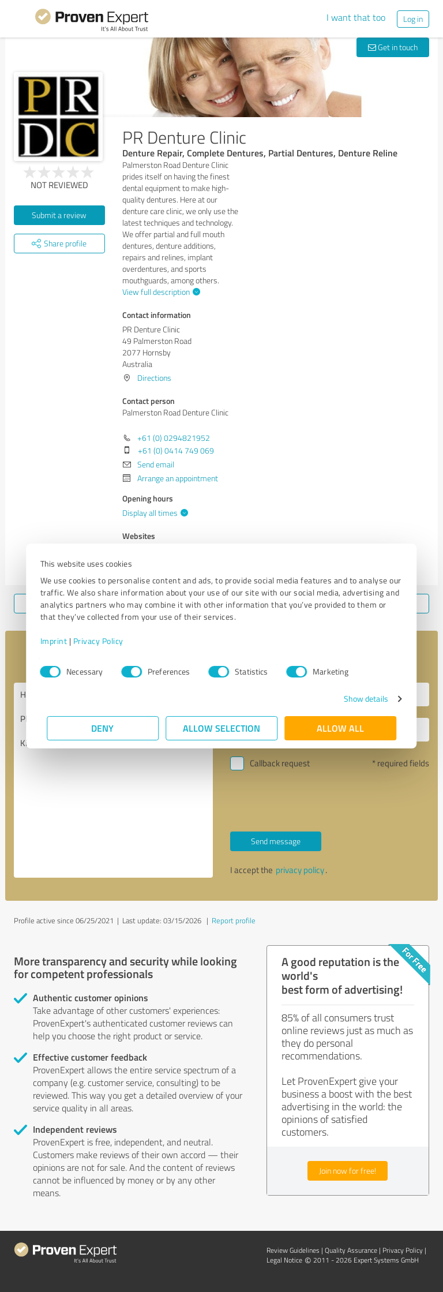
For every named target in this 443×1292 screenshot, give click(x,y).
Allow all (340, 728)
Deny (103, 728)
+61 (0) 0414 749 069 (176, 450)
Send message (276, 841)
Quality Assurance (351, 1250)
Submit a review (59, 214)
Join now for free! (347, 1170)
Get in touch (393, 47)
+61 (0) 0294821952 (173, 437)
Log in (413, 18)
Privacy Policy (105, 640)
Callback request (280, 763)
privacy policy (300, 870)
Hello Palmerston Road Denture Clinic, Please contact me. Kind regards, (113, 780)
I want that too (355, 17)
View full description (159, 291)
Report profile (234, 920)
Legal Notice (284, 1260)
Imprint (60, 640)
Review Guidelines (293, 1250)
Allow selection (221, 728)
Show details (359, 698)
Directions (154, 377)
